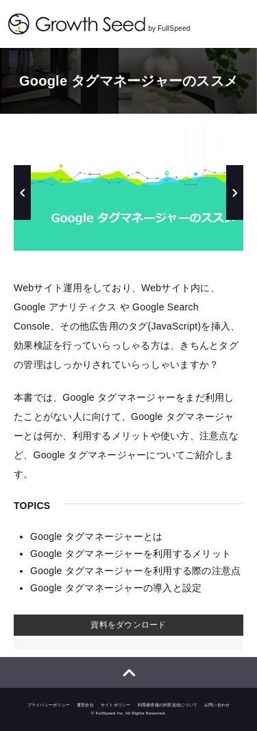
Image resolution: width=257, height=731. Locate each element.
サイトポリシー (116, 705)
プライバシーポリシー (49, 705)
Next (234, 192)
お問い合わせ (217, 705)
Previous (22, 192)
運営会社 (85, 705)
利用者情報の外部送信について (168, 705)
